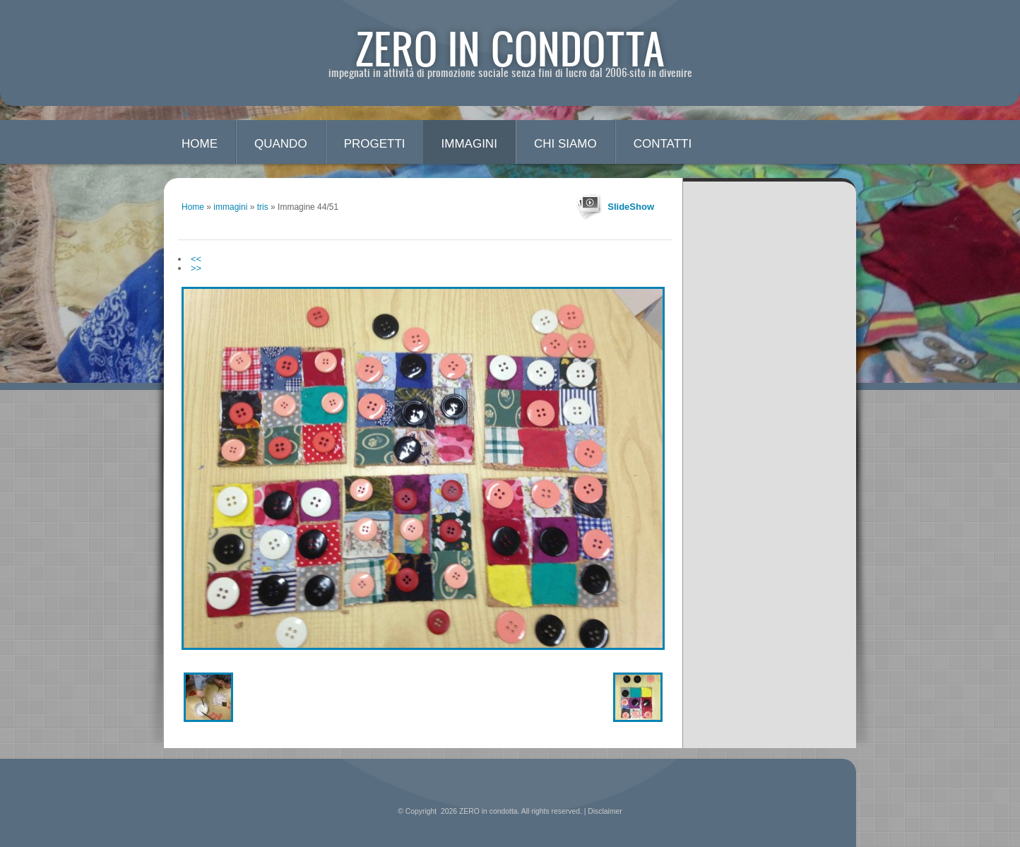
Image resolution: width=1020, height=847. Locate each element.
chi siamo (565, 143)
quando (280, 143)
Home (200, 143)
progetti (374, 143)
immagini (469, 143)
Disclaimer (605, 811)
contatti (663, 143)
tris (262, 207)
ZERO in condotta (510, 47)
